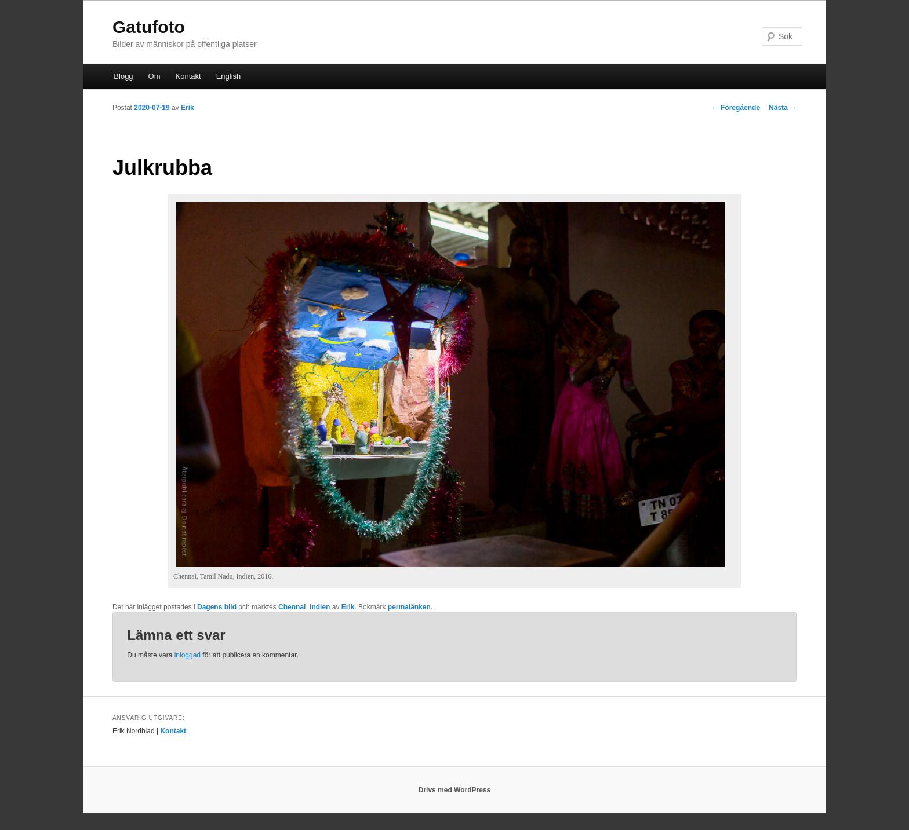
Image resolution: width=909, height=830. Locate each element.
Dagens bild (217, 607)
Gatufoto (148, 26)
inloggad (187, 655)
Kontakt (188, 76)
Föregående (736, 108)
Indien (320, 607)
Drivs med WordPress (455, 790)
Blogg (123, 76)
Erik (187, 108)
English (228, 76)
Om (154, 76)
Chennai (292, 607)
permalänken (409, 607)
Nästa (783, 108)
